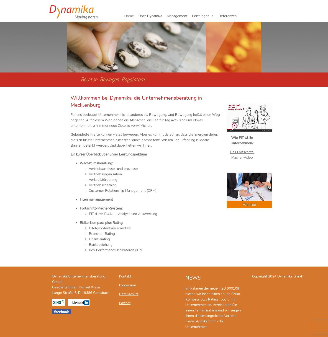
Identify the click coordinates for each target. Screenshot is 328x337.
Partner (125, 303)
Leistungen (200, 16)
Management (177, 16)
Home (129, 16)
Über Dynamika (150, 16)
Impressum (127, 285)
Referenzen (228, 16)
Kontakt (125, 276)
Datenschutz (128, 294)
